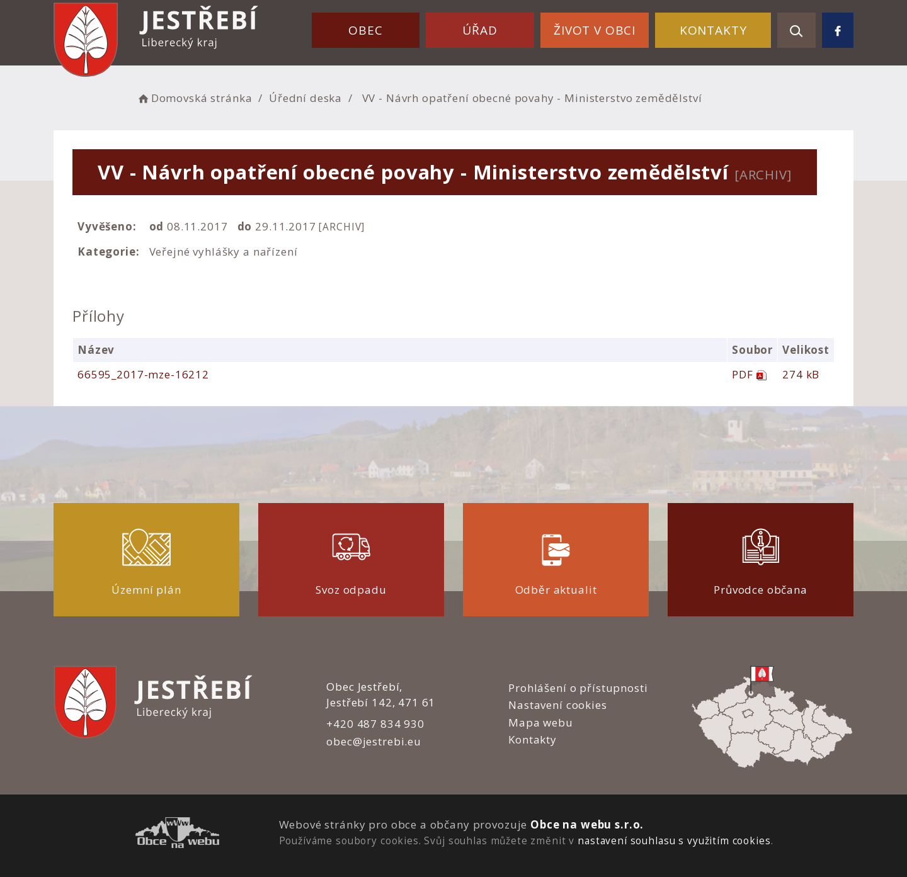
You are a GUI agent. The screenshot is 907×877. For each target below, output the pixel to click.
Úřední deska (305, 98)
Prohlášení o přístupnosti (577, 688)
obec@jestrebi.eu (373, 741)
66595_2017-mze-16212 (143, 374)
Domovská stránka (194, 98)
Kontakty (713, 30)
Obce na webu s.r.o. (587, 824)
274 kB (800, 374)
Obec (365, 30)
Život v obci (595, 30)
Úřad (479, 30)
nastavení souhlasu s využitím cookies (674, 840)
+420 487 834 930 (375, 723)
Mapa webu (540, 722)
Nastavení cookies (557, 705)
